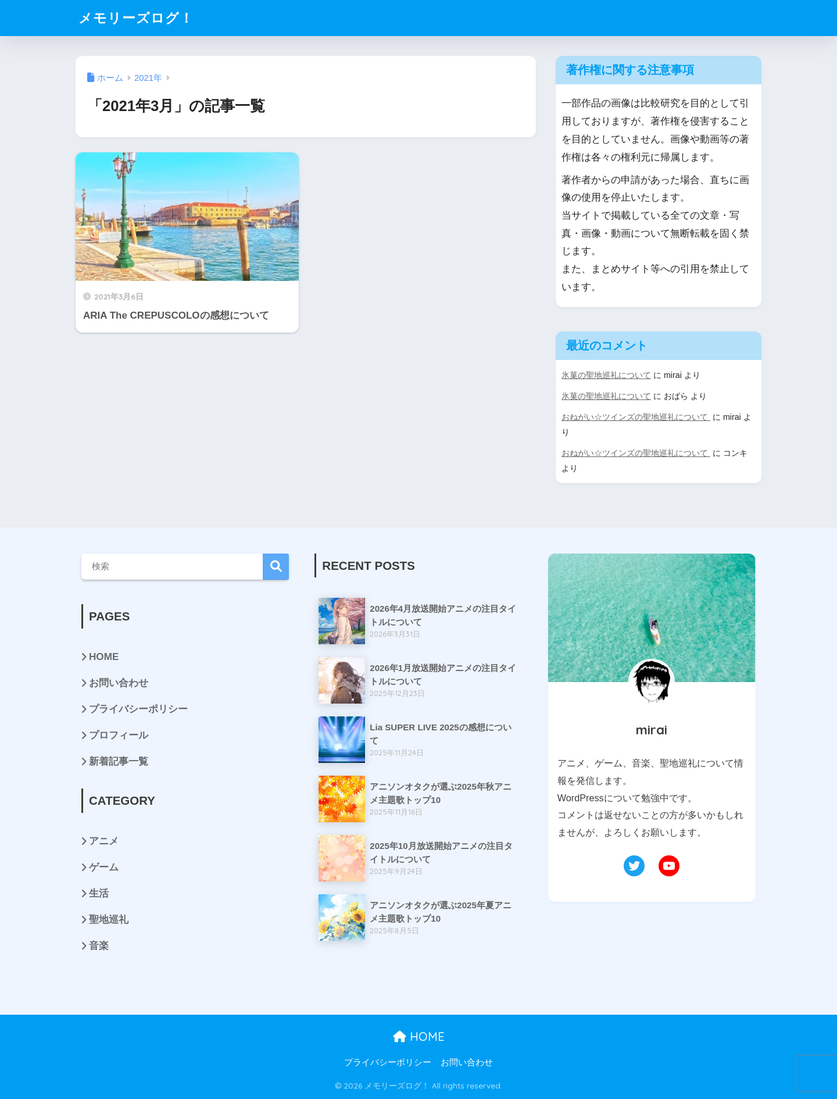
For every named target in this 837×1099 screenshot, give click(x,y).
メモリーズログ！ (136, 17)
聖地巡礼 (108, 919)
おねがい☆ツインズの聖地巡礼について (635, 417)
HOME (104, 656)
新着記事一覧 (118, 761)
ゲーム (104, 867)
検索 (276, 567)
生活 (99, 893)
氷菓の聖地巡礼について (606, 375)
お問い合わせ (118, 682)
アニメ (104, 841)
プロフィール (118, 735)
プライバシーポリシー (138, 709)
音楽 (99, 945)
